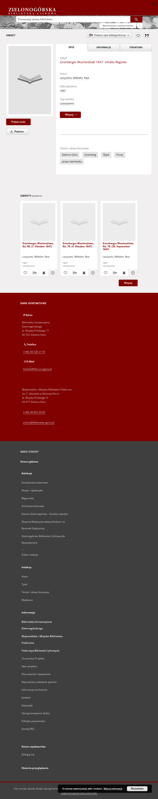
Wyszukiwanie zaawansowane (118, 25)
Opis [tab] (71, 47)
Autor (25, 576)
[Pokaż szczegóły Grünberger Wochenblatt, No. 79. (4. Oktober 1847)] (92, 273)
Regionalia (28, 498)
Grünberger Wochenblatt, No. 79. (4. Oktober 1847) (78, 245)
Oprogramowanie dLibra (36, 713)
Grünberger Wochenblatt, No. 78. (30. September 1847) (118, 246)
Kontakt (26, 697)
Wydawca (27, 600)
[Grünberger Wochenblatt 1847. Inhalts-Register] (29, 80)
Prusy (119, 155)
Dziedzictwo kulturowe (35, 482)
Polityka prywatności (33, 721)
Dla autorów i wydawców (36, 674)
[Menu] (153, 3)
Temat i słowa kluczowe (35, 592)
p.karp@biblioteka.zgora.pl (38, 422)
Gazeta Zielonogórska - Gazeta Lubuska (45, 514)
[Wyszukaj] (136, 19)
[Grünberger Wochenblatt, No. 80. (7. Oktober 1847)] (39, 222)
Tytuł (24, 584)
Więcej (128, 283)
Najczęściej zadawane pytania (39, 682)
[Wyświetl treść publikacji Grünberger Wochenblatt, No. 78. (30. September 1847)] (123, 273)
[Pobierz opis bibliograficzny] (34, 273)
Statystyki (27, 705)
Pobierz (16, 131)
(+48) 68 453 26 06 (34, 412)
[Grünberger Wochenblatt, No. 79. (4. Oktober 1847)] (79, 222)
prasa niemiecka (72, 161)
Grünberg (90, 155)
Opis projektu (29, 666)
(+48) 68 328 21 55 (34, 352)
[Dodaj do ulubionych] (138, 35)
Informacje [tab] (103, 47)
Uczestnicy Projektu (33, 658)
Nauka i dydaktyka (32, 490)
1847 (63, 90)
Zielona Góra (69, 155)
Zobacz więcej (30, 554)
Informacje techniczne (35, 690)
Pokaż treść (18, 122)
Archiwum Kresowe (33, 506)
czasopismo (67, 103)
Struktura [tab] (136, 47)
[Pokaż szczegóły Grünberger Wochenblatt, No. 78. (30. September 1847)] (132, 273)
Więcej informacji (113, 788)
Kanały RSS (28, 729)
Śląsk (106, 155)
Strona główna (29, 461)
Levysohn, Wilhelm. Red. (74, 78)
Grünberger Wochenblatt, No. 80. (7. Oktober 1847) (38, 245)
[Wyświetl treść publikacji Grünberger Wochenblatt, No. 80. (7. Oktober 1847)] (43, 273)
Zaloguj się (28, 754)
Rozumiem (137, 788)
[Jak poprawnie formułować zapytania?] (139, 25)
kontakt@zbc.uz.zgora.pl (37, 369)
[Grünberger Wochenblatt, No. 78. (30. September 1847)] (119, 222)
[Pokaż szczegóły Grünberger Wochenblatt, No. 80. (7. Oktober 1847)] (52, 273)
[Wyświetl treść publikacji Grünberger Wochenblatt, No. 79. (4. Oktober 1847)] (83, 273)
